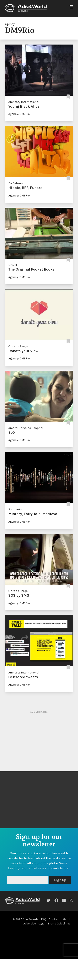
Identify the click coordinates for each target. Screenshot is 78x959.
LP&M (12, 265)
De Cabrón (15, 183)
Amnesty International (23, 102)
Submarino (15, 509)
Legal (41, 923)
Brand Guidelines (59, 923)
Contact (54, 919)
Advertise (29, 923)
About (66, 919)
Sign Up (60, 880)
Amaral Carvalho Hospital (25, 428)
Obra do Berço (18, 346)
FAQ (43, 919)
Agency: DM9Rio (19, 114)
